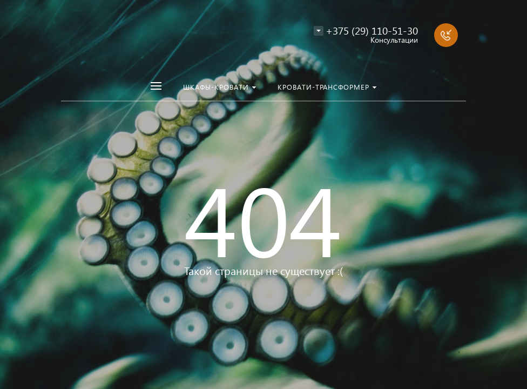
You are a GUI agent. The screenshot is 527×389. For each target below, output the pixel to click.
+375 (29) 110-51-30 (372, 30)
